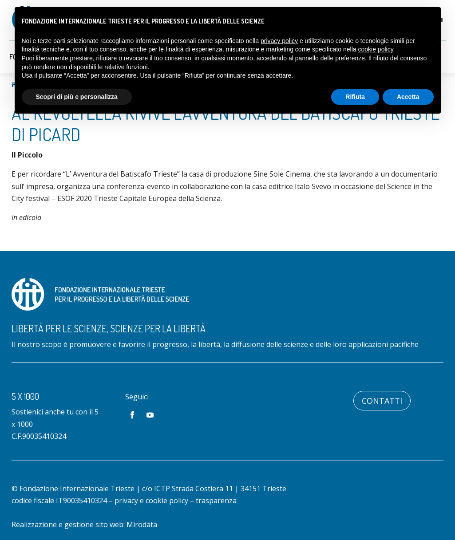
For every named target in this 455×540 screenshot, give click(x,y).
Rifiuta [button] (355, 96)
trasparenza (216, 500)
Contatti (382, 400)
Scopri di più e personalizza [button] (77, 96)
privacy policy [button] (279, 40)
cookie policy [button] (375, 49)
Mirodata (142, 524)
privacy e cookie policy (151, 500)
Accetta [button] (408, 96)
